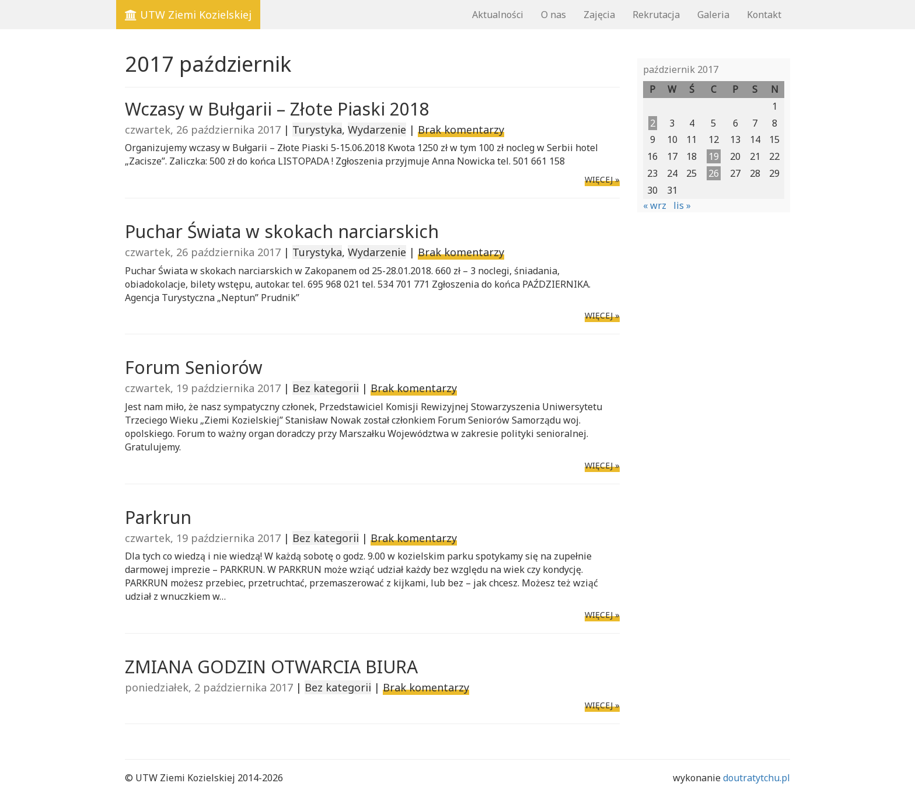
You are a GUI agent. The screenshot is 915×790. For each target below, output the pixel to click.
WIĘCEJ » (602, 179)
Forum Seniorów (194, 367)
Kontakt (764, 14)
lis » (682, 205)
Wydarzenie (377, 130)
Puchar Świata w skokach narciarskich (282, 231)
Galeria (713, 14)
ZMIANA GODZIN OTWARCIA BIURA (271, 667)
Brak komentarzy (461, 130)
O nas (553, 14)
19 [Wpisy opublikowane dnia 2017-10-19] (713, 156)
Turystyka (317, 130)
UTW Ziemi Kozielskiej (188, 15)
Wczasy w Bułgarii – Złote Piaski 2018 (277, 109)
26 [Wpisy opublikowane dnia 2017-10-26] (713, 173)
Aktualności (497, 14)
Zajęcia (599, 14)
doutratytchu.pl (756, 777)
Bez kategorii (325, 388)
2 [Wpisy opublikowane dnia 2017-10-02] (652, 123)
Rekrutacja (656, 14)
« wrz (654, 205)
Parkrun (158, 517)
